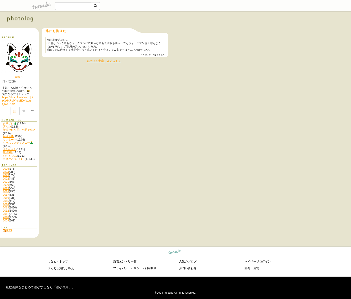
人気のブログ (187, 261)
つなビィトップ (58, 261)
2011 (6, 214)
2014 (6, 204)
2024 (6, 172)
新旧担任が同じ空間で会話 (19, 129)
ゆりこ (19, 76)
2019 (6, 188)
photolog (20, 18)
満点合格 (8, 136)
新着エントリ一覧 (125, 261)
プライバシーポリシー (127, 268)
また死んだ (9, 149)
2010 (6, 217)
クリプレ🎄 (10, 123)
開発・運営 (252, 268)
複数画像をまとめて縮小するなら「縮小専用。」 (40, 287)
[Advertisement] (293, 28)
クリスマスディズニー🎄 (18, 142)
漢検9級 (8, 152)
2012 (6, 210)
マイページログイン (258, 261)
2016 (6, 197)
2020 (6, 184)
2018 (6, 191)
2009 (6, 220)
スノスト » (113, 61)
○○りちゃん (10, 155)
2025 (6, 168)
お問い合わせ (187, 268)
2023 (6, 175)
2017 (6, 194)
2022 (6, 178)
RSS (7, 230)
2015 (6, 201)
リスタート (9, 139)
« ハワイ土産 (96, 61)
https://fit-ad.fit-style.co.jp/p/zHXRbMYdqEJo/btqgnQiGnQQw (17, 101)
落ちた (7, 126)
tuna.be (175, 252)
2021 (6, 181)
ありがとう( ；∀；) (14, 158)
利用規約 (151, 268)
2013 (6, 207)
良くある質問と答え (61, 268)
